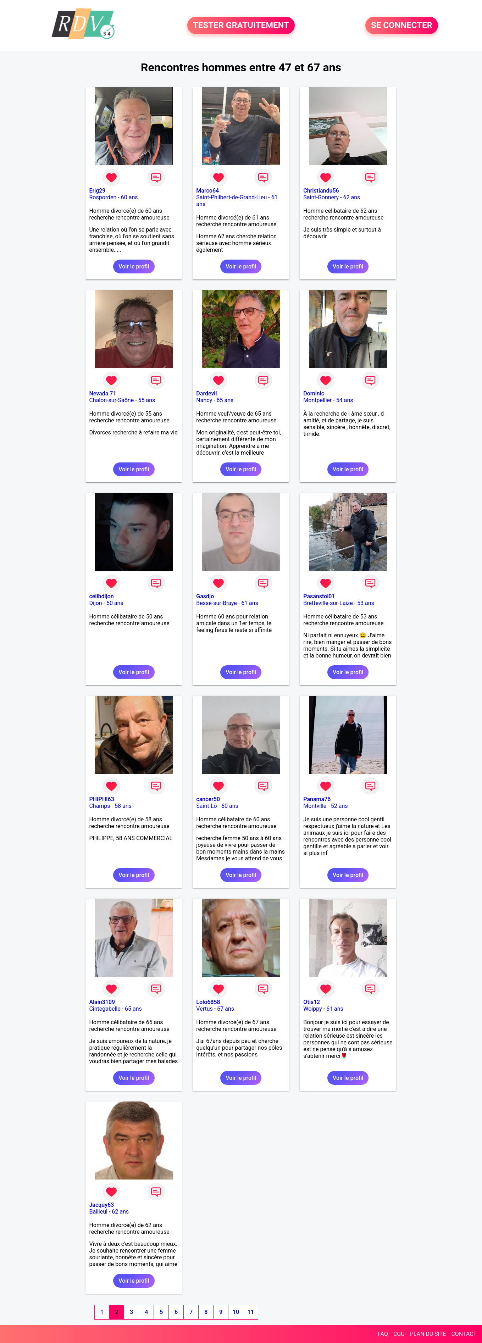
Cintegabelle (104, 1008)
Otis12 (311, 1002)
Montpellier (317, 400)
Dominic (313, 393)
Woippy (312, 1008)
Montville (314, 806)
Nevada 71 (102, 393)
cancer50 (208, 799)
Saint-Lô (206, 806)
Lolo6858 (208, 1002)
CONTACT (464, 1334)
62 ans (351, 197)
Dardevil (206, 393)
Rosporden (102, 197)
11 (251, 1312)
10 (236, 1312)
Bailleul (98, 1211)
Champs (99, 806)
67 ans (225, 1008)
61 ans (249, 603)
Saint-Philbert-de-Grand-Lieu (231, 197)
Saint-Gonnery (321, 197)
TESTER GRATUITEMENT (241, 25)
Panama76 (317, 799)
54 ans (344, 400)
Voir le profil (133, 266)
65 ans (225, 400)
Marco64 (207, 190)
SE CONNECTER (401, 25)
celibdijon (101, 596)
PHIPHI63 (101, 799)
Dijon (95, 603)
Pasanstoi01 (319, 596)
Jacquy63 (101, 1205)
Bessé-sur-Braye (216, 603)
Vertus (204, 1008)
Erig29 (97, 190)
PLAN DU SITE (428, 1334)
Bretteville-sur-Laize (328, 603)
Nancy (204, 400)
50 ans (114, 603)
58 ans (123, 806)
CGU (399, 1334)
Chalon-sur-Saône (111, 400)
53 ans (365, 603)
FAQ (383, 1334)
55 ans (146, 400)
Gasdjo (205, 596)
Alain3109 (102, 1002)
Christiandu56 (321, 190)
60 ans (129, 197)
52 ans (339, 806)
